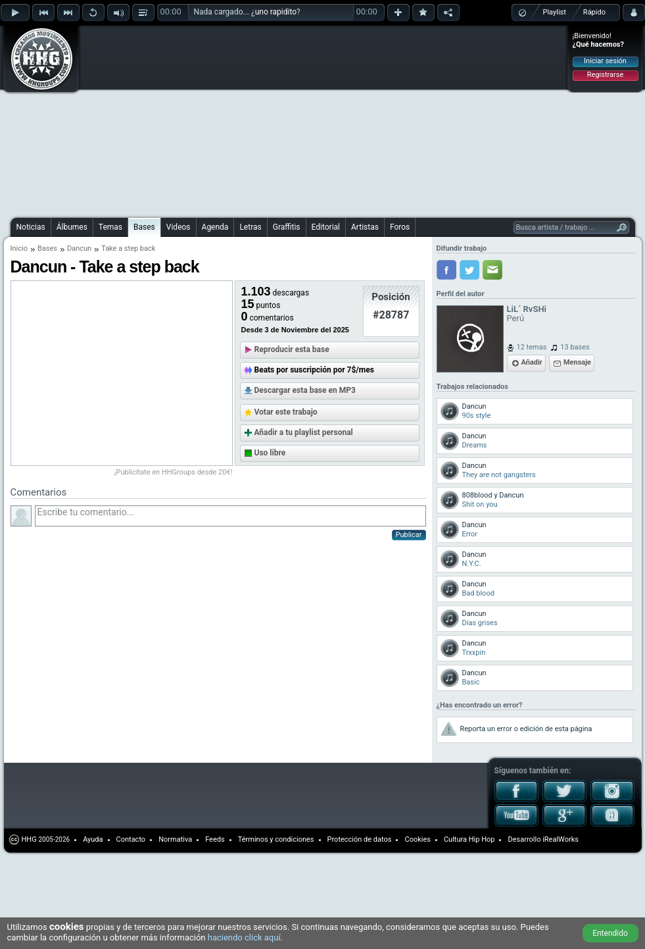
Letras (250, 227)
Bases (144, 227)
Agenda (215, 227)
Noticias (30, 227)
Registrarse (605, 74)
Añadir (531, 362)
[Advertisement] (280, 120)
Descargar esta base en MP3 (305, 390)
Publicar (409, 534)
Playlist (554, 12)
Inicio (19, 248)
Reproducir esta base (291, 349)
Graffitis (286, 227)
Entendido (610, 933)
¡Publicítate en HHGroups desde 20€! (173, 472)
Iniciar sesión (605, 61)
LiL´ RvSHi (527, 309)
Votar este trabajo (286, 412)
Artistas (365, 227)
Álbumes (72, 227)
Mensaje (577, 362)
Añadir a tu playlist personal (303, 432)
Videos (178, 227)
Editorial (326, 227)
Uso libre (270, 452)
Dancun (79, 248)
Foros (400, 227)
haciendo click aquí (244, 937)
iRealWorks (560, 839)
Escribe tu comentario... (230, 515)
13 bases (574, 347)
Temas (110, 227)
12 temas (532, 347)
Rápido (594, 12)
